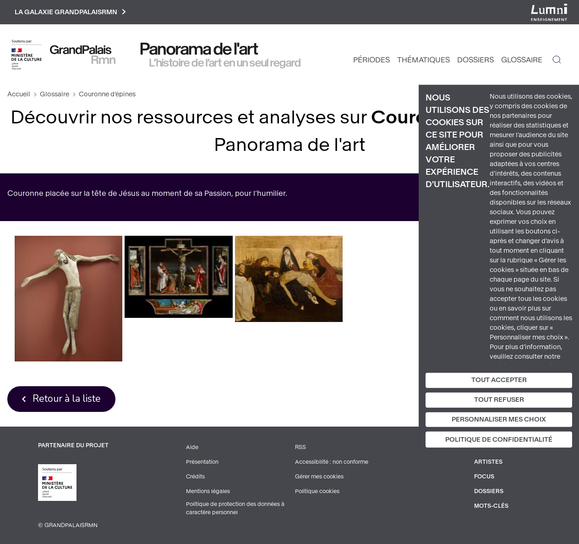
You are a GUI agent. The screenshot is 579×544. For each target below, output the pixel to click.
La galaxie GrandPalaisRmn (70, 12)
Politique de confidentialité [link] (498, 439)
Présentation (202, 462)
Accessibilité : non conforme (331, 462)
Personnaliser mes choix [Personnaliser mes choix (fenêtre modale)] (499, 419)
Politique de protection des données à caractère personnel (235, 508)
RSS (300, 447)
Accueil (18, 94)
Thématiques (423, 60)
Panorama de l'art (199, 49)
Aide (192, 447)
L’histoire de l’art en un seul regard (225, 62)
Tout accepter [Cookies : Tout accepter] (499, 380)
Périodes (371, 60)
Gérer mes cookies (319, 476)
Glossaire (521, 60)
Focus (484, 476)
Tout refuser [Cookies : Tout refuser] (499, 399)
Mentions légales (208, 491)
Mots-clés (491, 506)
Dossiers (475, 60)
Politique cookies (317, 491)
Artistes (488, 462)
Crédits (195, 476)
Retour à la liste (67, 398)
